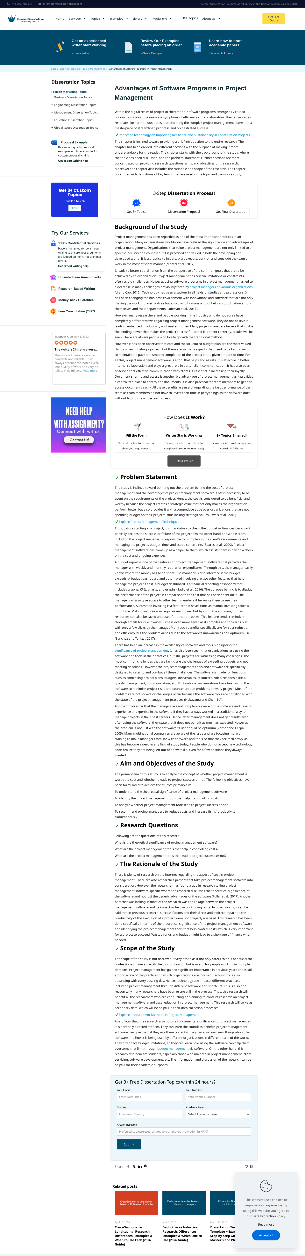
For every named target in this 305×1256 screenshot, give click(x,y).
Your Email (149, 1096)
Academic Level (218, 1113)
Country (149, 1113)
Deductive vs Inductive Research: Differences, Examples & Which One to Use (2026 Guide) (182, 1235)
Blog (62, 70)
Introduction (73, 70)
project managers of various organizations (221, 289)
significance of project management (141, 652)
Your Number (218, 1096)
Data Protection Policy (268, 1216)
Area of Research (184, 1131)
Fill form (74, 209)
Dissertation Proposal (184, 213)
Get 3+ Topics (136, 213)
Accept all (266, 1235)
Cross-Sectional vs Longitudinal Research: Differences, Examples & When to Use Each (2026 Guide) (133, 1237)
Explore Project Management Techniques (149, 523)
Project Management (93, 70)
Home (52, 70)
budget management (173, 1050)
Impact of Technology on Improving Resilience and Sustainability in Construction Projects (184, 136)
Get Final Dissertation (231, 213)
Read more (266, 1224)
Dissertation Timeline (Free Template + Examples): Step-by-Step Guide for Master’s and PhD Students (231, 1235)
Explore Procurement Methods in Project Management (159, 1016)
